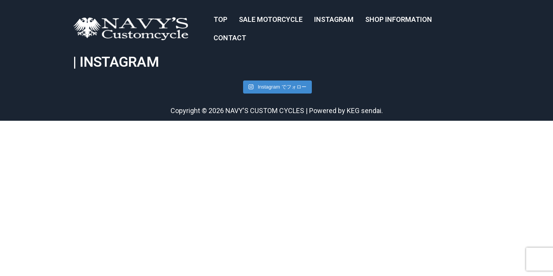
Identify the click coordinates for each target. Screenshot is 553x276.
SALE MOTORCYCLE (271, 19)
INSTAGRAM (334, 19)
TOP (220, 19)
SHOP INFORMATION (398, 19)
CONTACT (230, 38)
